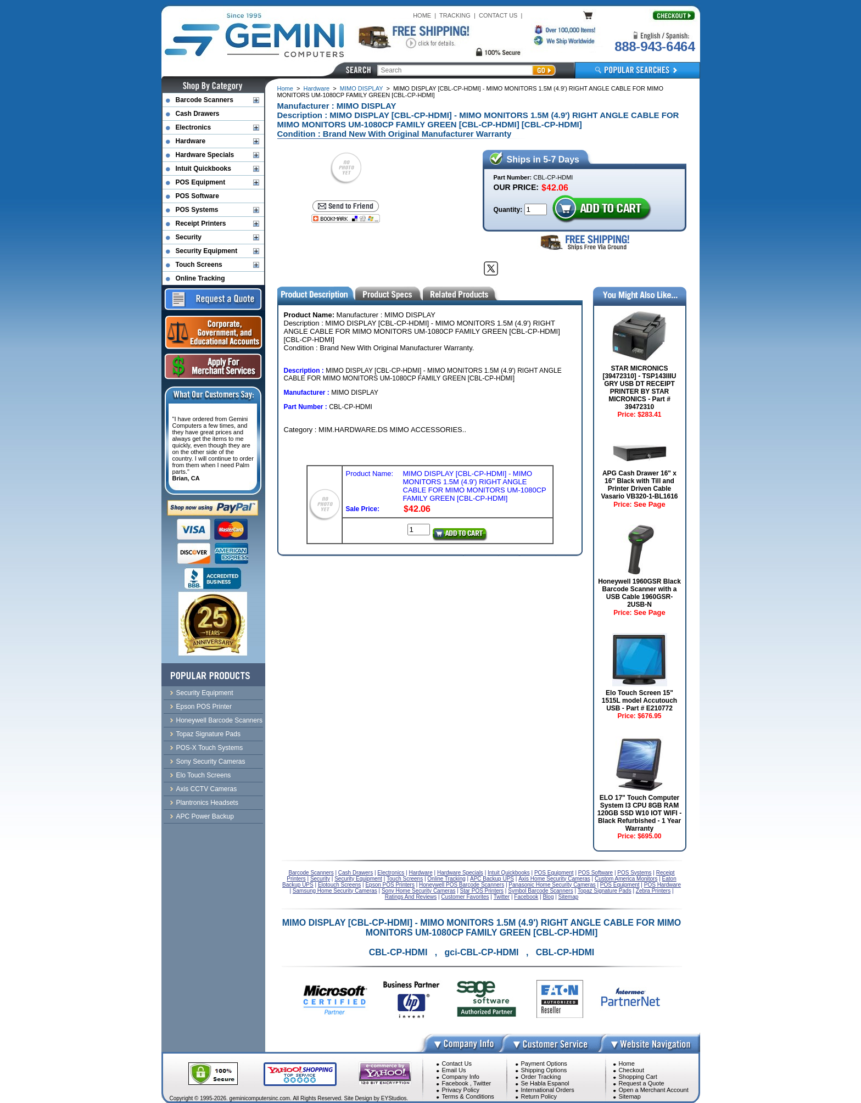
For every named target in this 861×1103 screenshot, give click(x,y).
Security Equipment (207, 251)
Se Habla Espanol (545, 1083)
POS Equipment (201, 182)
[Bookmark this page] (345, 218)
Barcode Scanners (204, 100)
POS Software (197, 196)
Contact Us (457, 1063)
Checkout (631, 1070)
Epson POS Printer (204, 706)
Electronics (193, 127)
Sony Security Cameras (210, 761)
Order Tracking (541, 1076)
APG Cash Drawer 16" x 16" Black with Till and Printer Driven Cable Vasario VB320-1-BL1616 (639, 484)
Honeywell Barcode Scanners (219, 720)
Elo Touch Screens (203, 775)
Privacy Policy (460, 1090)
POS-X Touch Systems (209, 748)
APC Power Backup (205, 816)
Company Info (460, 1076)
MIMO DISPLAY (361, 88)
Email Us (454, 1070)
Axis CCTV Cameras (206, 789)
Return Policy (539, 1096)
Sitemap (630, 1096)
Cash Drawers (198, 113)
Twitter (482, 1083)
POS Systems (197, 210)
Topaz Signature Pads (208, 734)
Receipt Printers (201, 223)
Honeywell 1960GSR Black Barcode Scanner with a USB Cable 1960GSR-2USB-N (639, 593)
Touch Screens (199, 264)
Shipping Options (544, 1070)
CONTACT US (498, 15)
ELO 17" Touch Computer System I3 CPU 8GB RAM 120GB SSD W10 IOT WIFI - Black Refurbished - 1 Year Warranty (639, 813)
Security (189, 237)
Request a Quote (641, 1083)
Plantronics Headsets (207, 803)
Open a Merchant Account (654, 1090)
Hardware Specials (205, 155)
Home (285, 88)
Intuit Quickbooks (203, 168)
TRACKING (455, 15)
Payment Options (544, 1063)
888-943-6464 (654, 46)
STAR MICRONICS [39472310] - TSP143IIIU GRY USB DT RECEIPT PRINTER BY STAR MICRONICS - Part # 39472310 (639, 388)
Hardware (317, 88)
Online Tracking (200, 278)
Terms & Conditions (468, 1096)
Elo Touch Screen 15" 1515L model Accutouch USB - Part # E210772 (639, 700)
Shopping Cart (638, 1076)
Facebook (455, 1083)
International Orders (547, 1090)
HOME (422, 15)
